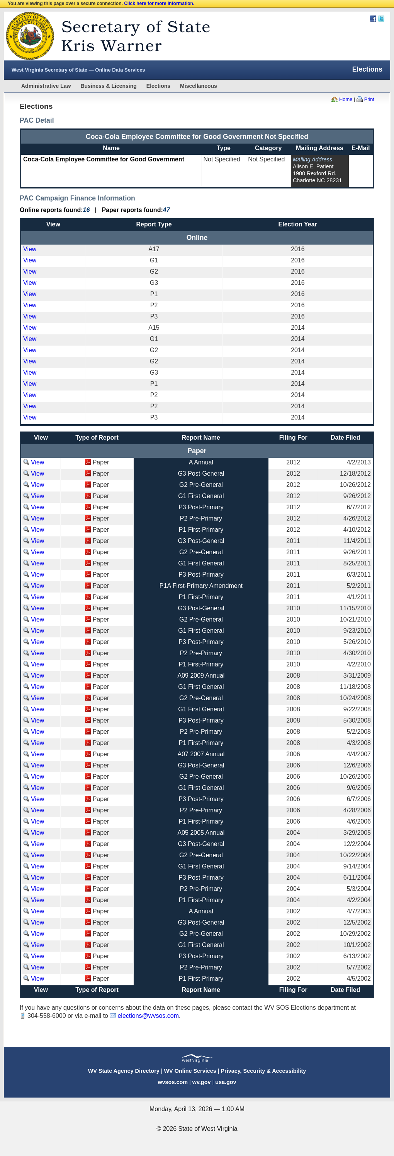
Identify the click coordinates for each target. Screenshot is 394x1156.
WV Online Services (190, 1071)
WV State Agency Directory (124, 1071)
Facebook (373, 18)
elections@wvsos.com (148, 1015)
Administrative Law (46, 86)
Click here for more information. (159, 3)
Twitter (381, 18)
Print (369, 99)
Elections (158, 86)
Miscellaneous (198, 86)
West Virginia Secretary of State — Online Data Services (78, 70)
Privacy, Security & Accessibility (263, 1071)
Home (345, 99)
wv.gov (201, 1082)
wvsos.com (173, 1082)
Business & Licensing (108, 86)
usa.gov (225, 1082)
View (29, 249)
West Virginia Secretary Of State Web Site (103, 36)
